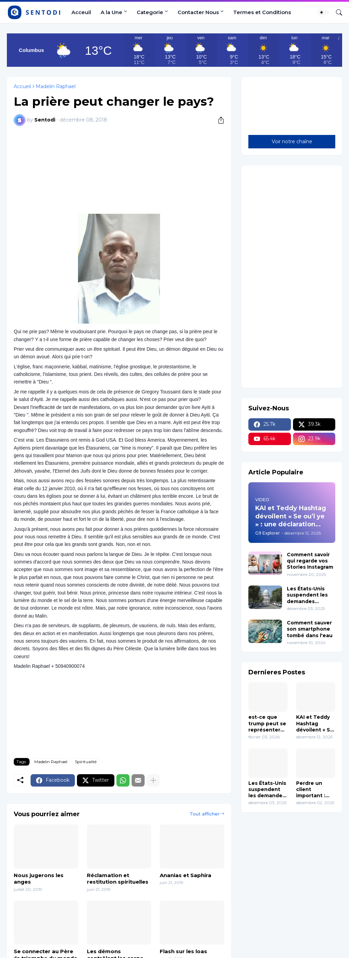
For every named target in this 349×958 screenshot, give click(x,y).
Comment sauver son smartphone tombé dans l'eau (310, 629)
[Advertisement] (119, 169)
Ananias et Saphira (185, 875)
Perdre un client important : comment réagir (310, 789)
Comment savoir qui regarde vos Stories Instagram (310, 560)
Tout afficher (204, 814)
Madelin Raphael (56, 86)
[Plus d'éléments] (153, 780)
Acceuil (81, 12)
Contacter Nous (198, 12)
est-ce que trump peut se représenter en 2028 (267, 723)
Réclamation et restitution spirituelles (117, 878)
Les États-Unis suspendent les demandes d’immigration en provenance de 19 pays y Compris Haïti (310, 595)
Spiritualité (86, 761)
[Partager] (218, 120)
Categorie (150, 12)
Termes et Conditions (262, 12)
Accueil (22, 86)
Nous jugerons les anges (39, 878)
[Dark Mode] (324, 12)
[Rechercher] (336, 12)
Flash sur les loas (183, 951)
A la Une (111, 12)
